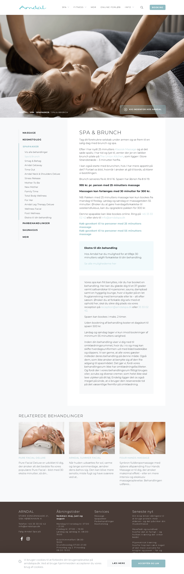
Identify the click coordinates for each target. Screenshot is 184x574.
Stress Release (32, 178)
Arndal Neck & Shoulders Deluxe (42, 173)
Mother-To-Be (32, 182)
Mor (93, 7)
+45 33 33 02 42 (37, 524)
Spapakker (42, 112)
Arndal (23, 112)
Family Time (31, 191)
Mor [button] (26, 237)
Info (128, 7)
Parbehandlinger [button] (36, 223)
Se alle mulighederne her (100, 263)
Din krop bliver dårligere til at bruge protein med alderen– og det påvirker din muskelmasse (149, 520)
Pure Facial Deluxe (32, 457)
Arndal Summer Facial (85, 457)
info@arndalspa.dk (113, 217)
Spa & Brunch (32, 156)
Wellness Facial (33, 208)
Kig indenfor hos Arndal (143, 109)
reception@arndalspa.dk (116, 307)
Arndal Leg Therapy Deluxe (39, 204)
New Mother (31, 187)
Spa (64, 7)
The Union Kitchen (112, 156)
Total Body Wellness (36, 195)
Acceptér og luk (148, 567)
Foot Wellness (32, 213)
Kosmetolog (101, 524)
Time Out (30, 169)
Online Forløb (111, 7)
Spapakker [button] (31, 146)
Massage (99, 516)
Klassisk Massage (125, 149)
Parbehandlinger (104, 521)
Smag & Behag (33, 161)
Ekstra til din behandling (38, 217)
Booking (157, 7)
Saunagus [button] (30, 230)
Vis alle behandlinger (36, 152)
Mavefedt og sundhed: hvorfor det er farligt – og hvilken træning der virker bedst (147, 533)
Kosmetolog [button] (32, 139)
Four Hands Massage (134, 457)
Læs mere (118, 567)
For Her (29, 200)
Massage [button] (29, 132)
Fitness (78, 7)
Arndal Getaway (34, 165)
